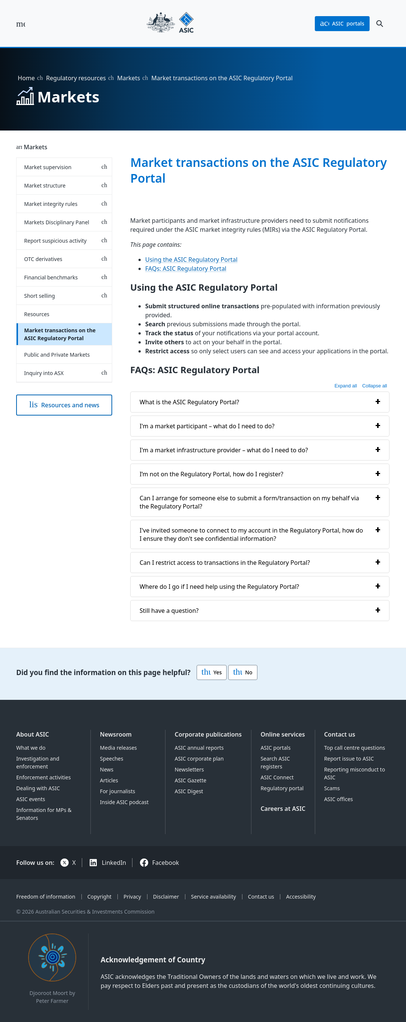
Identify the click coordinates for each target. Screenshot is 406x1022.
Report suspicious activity (55, 240)
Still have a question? (169, 610)
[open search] (380, 23)
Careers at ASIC (282, 808)
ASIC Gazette (190, 780)
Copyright (99, 896)
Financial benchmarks (51, 277)
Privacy (132, 896)
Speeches (111, 758)
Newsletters (189, 769)
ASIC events (30, 799)
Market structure (44, 185)
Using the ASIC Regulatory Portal (191, 259)
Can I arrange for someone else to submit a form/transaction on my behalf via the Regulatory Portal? (249, 502)
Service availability (213, 896)
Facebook (165, 862)
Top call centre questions (354, 747)
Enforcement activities (43, 777)
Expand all (346, 385)
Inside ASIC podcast (124, 802)
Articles (109, 780)
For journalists (117, 791)
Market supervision (47, 167)
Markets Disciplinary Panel (56, 222)
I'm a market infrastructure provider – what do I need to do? (224, 450)
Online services (282, 734)
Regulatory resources (76, 78)
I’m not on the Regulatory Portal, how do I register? (211, 474)
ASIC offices (338, 799)
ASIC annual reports (199, 747)
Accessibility (301, 896)
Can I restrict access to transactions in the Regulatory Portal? (225, 562)
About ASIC (32, 734)
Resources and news (64, 405)
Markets (128, 78)
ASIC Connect (276, 777)
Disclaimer (166, 896)
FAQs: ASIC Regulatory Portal (185, 268)
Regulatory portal (282, 788)
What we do (30, 747)
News (106, 769)
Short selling (39, 295)
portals (342, 23)
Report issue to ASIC (349, 758)
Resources (36, 314)
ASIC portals (275, 747)
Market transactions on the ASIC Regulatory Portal (60, 334)
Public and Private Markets (57, 354)
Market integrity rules (50, 203)
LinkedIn (114, 862)
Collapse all (374, 385)
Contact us (339, 734)
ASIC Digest (188, 791)
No (242, 672)
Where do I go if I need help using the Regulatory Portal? (219, 586)
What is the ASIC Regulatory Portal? (189, 402)
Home (26, 78)
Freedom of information (45, 896)
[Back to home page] (170, 23)
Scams (332, 788)
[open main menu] (20, 23)
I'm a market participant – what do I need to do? (207, 426)
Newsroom (116, 734)
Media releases (118, 747)
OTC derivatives (43, 259)
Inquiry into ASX (43, 373)
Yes (211, 672)
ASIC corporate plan (199, 758)
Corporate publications (208, 734)
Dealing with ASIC (38, 788)
